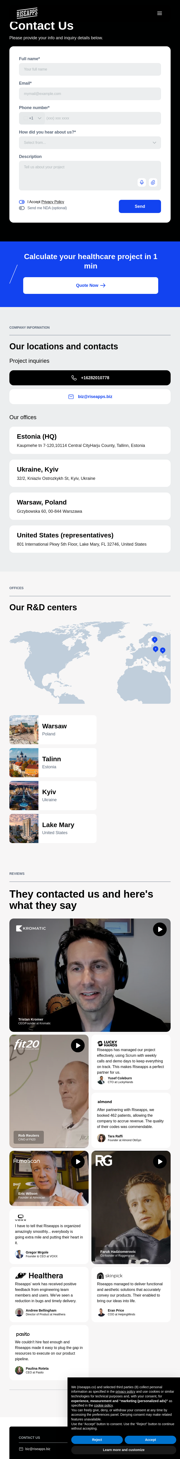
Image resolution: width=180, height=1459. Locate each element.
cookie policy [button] (103, 1405)
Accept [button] (150, 1440)
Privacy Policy (52, 202)
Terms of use (49, 1437)
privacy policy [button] (125, 1391)
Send (140, 206)
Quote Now (90, 285)
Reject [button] (97, 1440)
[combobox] (32, 118)
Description (30, 156)
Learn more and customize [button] (123, 1450)
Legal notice (27, 1437)
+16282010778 (90, 378)
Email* (25, 83)
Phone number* (34, 107)
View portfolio (145, 1335)
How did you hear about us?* (47, 132)
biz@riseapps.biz (90, 397)
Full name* (29, 58)
